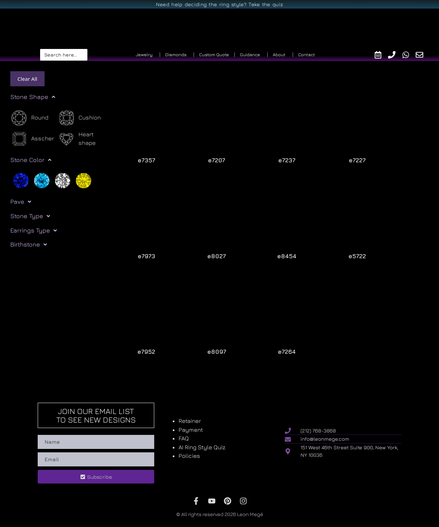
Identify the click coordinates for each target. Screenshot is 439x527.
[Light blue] (41, 180)
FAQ (184, 438)
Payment (191, 429)
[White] (62, 180)
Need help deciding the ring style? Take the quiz (219, 4)
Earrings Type (33, 230)
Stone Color (30, 160)
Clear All (27, 78)
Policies (189, 455)
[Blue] (20, 180)
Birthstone (28, 244)
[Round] (29, 118)
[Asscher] (32, 138)
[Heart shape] (81, 138)
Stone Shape (32, 97)
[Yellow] (83, 180)
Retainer (190, 420)
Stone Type (30, 216)
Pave (20, 201)
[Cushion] (79, 118)
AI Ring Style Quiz (202, 447)
